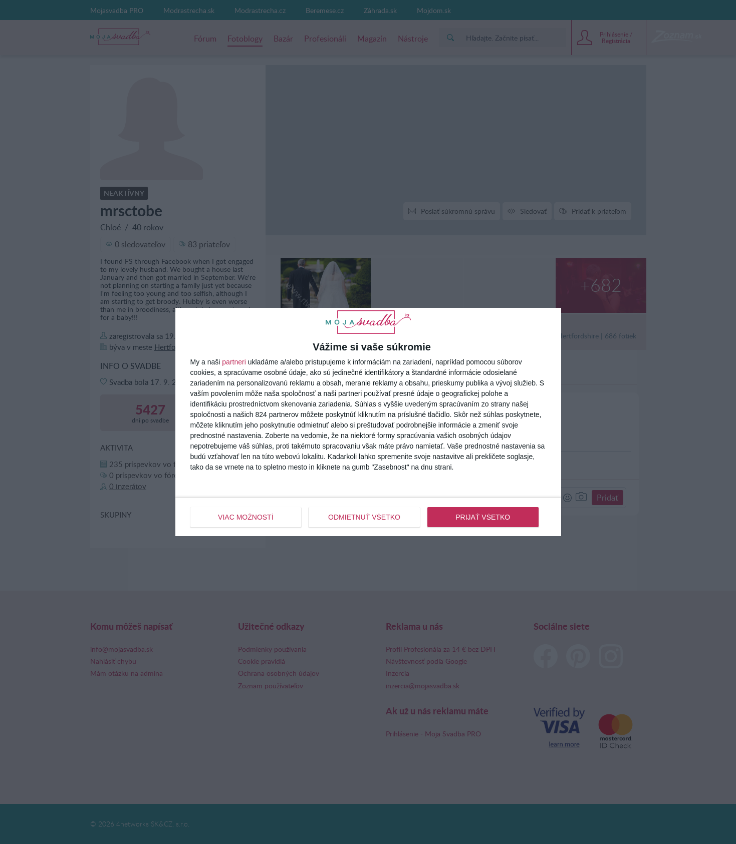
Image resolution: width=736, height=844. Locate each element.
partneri (234, 361)
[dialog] (368, 422)
